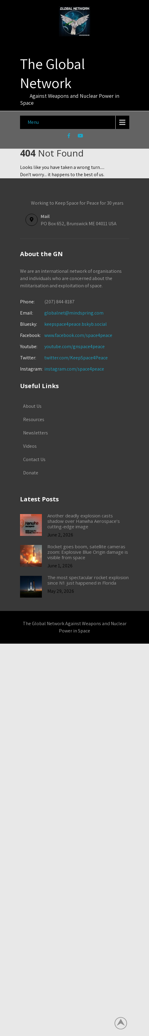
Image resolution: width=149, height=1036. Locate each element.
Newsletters (35, 433)
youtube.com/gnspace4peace (74, 346)
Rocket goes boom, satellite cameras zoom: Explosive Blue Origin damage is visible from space (87, 552)
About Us (32, 406)
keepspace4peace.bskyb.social (75, 324)
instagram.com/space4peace (74, 369)
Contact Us (34, 459)
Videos (30, 446)
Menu (33, 122)
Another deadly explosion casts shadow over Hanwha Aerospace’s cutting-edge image (83, 521)
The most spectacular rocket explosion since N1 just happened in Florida (88, 580)
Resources (33, 419)
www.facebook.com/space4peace (78, 335)
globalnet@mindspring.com (61, 313)
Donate (30, 473)
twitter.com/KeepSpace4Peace (76, 358)
